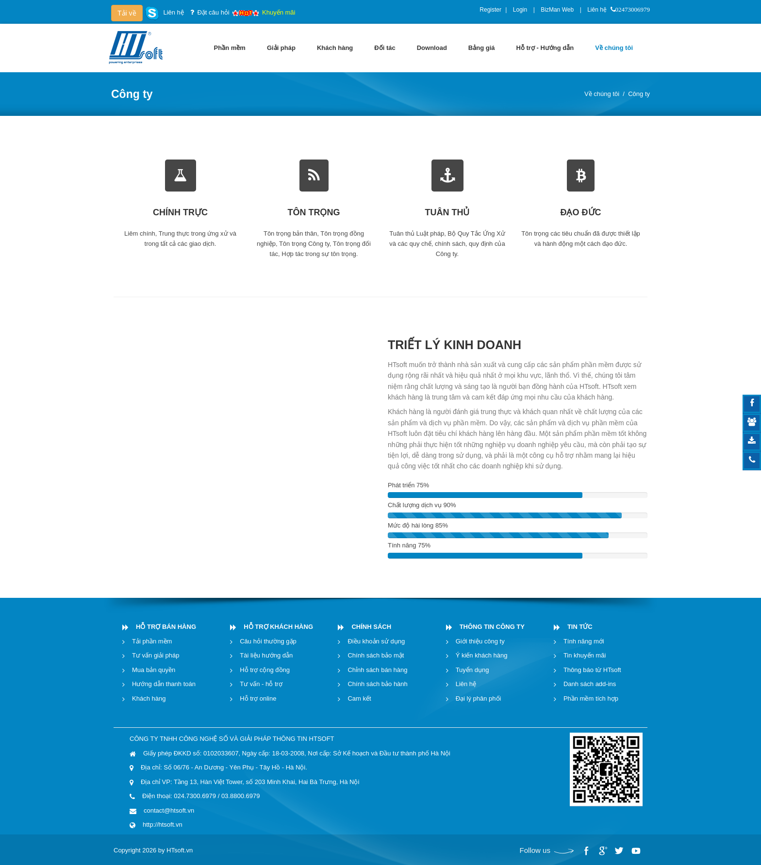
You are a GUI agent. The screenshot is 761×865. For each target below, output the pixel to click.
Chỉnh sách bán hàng (377, 669)
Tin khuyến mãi (584, 655)
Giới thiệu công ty (480, 641)
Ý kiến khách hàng (482, 655)
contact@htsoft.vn (169, 810)
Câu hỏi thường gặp (268, 641)
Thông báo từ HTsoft (592, 669)
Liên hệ (597, 9)
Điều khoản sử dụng (376, 641)
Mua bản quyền (153, 669)
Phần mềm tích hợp (590, 698)
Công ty (639, 93)
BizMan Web (557, 9)
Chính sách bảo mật (375, 655)
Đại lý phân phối (478, 698)
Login (520, 9)
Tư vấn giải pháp (155, 655)
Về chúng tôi (601, 93)
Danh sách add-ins (589, 684)
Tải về (126, 13)
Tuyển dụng (472, 669)
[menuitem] (229, 48)
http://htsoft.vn (162, 824)
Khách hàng (148, 698)
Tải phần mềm (152, 641)
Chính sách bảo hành (377, 684)
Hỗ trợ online (258, 698)
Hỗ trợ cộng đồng (265, 669)
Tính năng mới (583, 641)
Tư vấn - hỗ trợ (261, 684)
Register (490, 9)
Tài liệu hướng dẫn (266, 655)
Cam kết (359, 698)
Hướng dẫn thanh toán (164, 684)
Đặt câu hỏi (213, 12)
